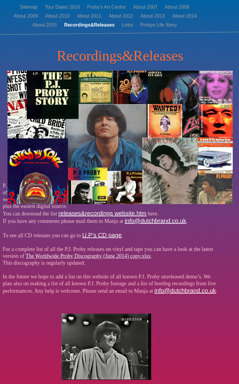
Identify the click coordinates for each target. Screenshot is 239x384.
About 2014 (184, 15)
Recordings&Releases (90, 24)
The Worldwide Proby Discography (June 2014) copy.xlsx (88, 256)
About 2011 (90, 15)
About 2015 (45, 24)
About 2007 (146, 7)
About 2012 (121, 15)
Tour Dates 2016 (63, 7)
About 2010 (58, 15)
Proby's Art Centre (107, 7)
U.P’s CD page (102, 235)
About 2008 (177, 7)
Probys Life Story (158, 24)
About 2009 (26, 15)
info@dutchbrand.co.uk (155, 221)
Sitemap (29, 7)
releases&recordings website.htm (103, 213)
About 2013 (153, 15)
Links (128, 24)
